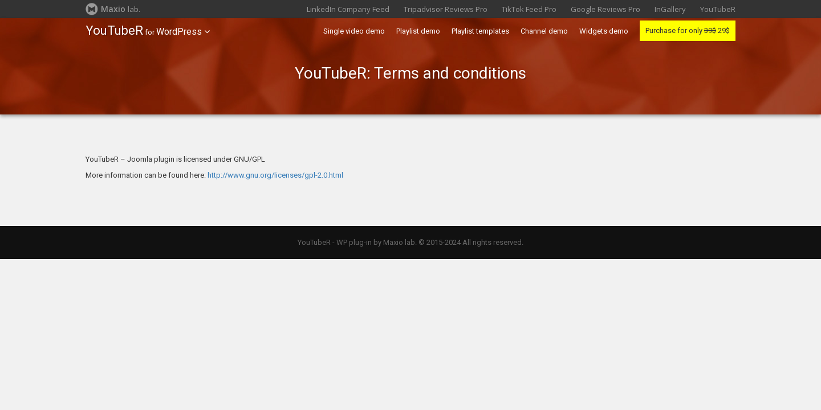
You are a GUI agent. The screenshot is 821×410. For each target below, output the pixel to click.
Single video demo (354, 31)
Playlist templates (480, 31)
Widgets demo (603, 31)
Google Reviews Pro (605, 9)
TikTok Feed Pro (529, 9)
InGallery (670, 9)
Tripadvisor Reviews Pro (445, 9)
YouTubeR (717, 9)
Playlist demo (418, 31)
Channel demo (544, 31)
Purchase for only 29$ (687, 30)
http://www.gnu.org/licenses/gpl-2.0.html (275, 175)
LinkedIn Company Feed (348, 9)
